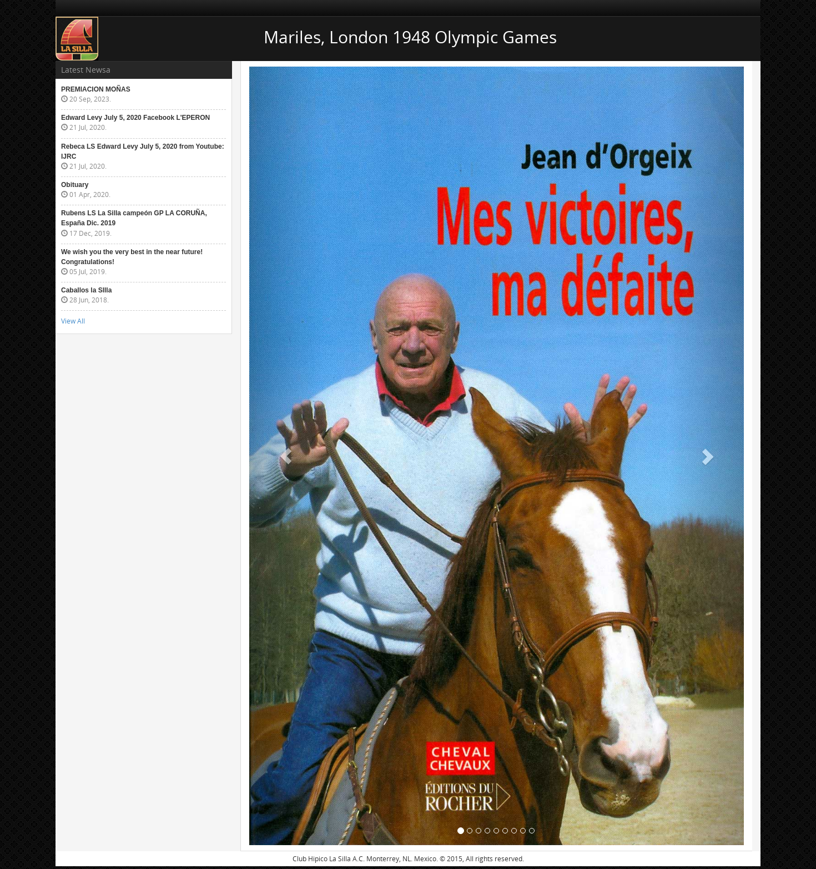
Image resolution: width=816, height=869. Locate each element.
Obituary (74, 185)
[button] (286, 456)
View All (73, 321)
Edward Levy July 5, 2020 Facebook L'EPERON (135, 118)
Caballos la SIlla (86, 290)
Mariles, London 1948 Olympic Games (410, 37)
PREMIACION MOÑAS (95, 89)
